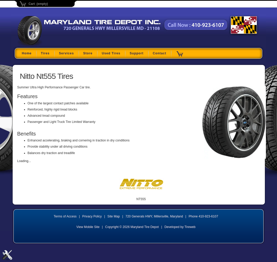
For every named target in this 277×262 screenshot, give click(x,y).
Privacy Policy (92, 216)
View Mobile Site (88, 227)
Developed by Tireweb (179, 227)
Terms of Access (65, 216)
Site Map (113, 216)
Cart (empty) (38, 4)
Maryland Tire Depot (50, 45)
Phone (203, 216)
